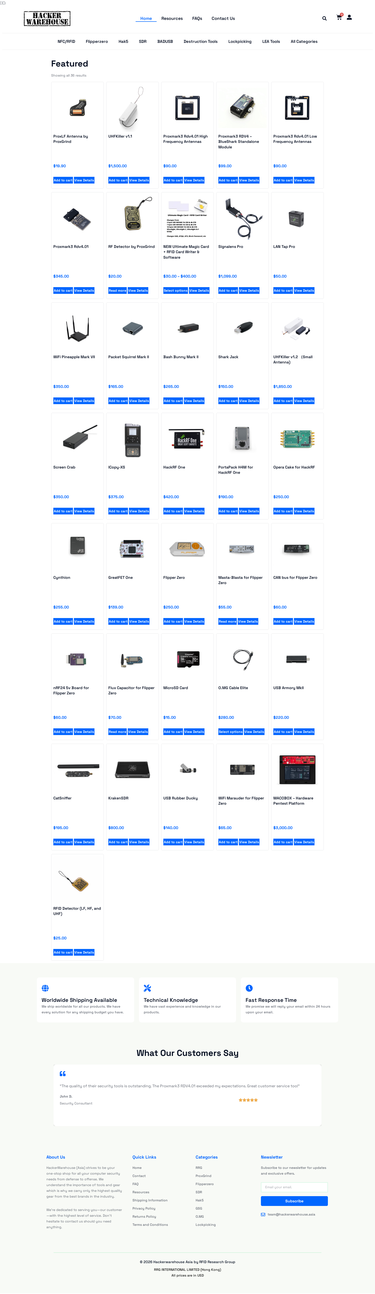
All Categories (304, 42)
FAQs (197, 18)
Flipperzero (97, 42)
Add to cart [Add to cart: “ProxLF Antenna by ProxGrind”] (63, 180)
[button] (323, 18)
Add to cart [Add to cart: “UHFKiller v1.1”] (118, 180)
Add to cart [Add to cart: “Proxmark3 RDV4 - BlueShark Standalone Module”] (228, 180)
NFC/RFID (66, 42)
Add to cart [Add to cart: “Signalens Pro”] (228, 291)
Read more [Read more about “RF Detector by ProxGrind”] (117, 291)
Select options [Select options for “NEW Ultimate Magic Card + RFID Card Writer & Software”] (176, 291)
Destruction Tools (201, 42)
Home (146, 18)
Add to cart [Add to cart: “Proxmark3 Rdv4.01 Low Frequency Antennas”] (283, 180)
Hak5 (123, 42)
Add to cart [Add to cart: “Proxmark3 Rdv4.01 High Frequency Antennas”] (173, 180)
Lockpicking (240, 42)
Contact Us (223, 18)
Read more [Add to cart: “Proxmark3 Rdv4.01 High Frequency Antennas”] (227, 622)
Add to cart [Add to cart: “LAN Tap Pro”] (283, 291)
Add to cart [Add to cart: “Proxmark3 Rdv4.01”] (63, 291)
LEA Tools (271, 42)
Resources (172, 18)
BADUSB (165, 42)
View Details (84, 180)
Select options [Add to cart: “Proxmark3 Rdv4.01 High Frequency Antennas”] (231, 732)
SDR (143, 42)
